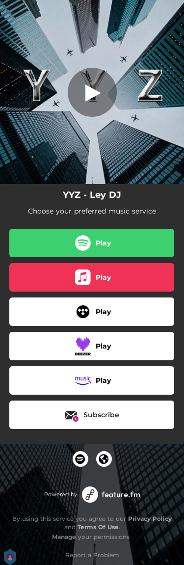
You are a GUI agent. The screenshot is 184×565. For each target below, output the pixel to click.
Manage (64, 536)
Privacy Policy (150, 518)
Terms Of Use (98, 527)
